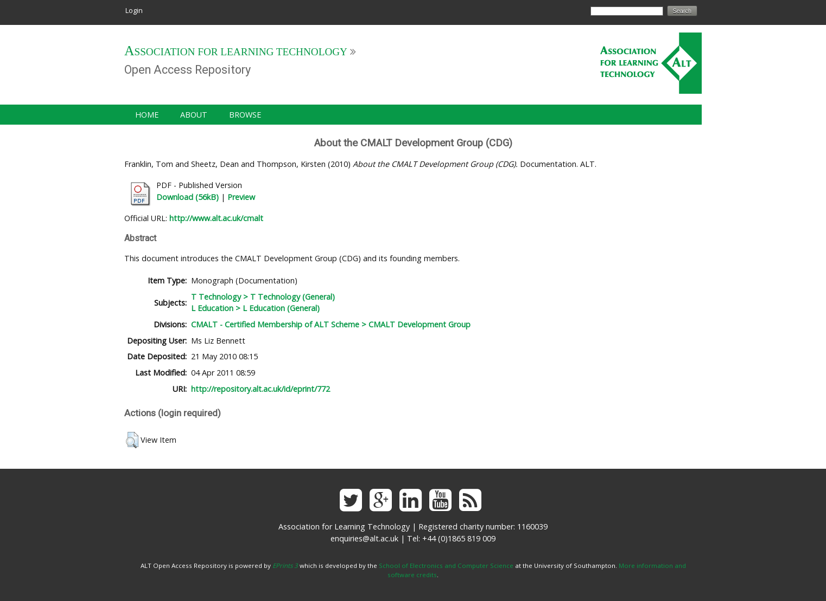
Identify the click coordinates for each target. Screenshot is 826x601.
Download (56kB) (187, 197)
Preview (241, 197)
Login (134, 10)
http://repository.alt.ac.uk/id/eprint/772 (260, 389)
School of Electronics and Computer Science (446, 565)
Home (146, 114)
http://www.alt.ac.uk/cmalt (216, 218)
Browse (245, 114)
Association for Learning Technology (235, 51)
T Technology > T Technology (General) (263, 297)
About (193, 114)
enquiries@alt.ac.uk (364, 538)
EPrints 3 (285, 565)
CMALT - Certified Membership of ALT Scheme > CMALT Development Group (331, 324)
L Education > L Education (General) (255, 308)
